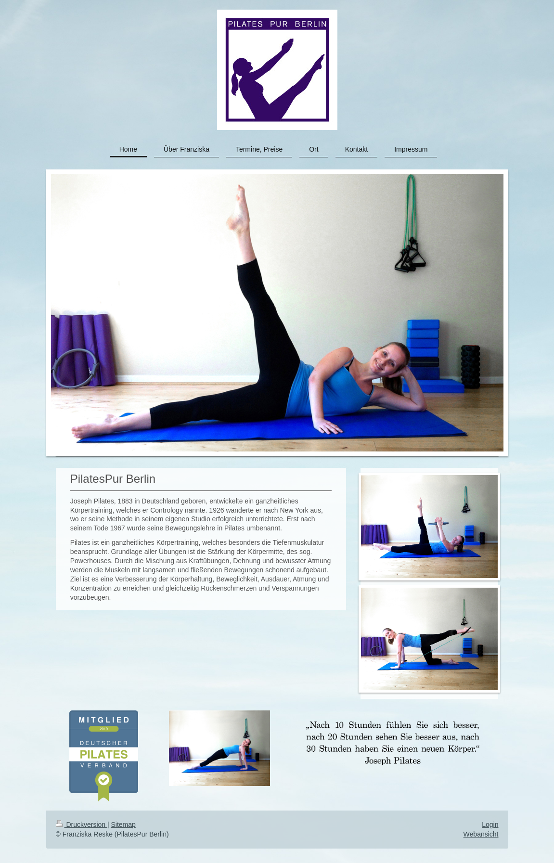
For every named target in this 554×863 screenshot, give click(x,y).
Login (490, 824)
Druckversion (81, 824)
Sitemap (123, 824)
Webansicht (481, 834)
